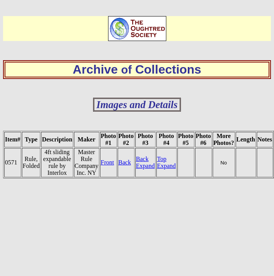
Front (107, 162)
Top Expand (166, 162)
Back (124, 162)
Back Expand (145, 162)
